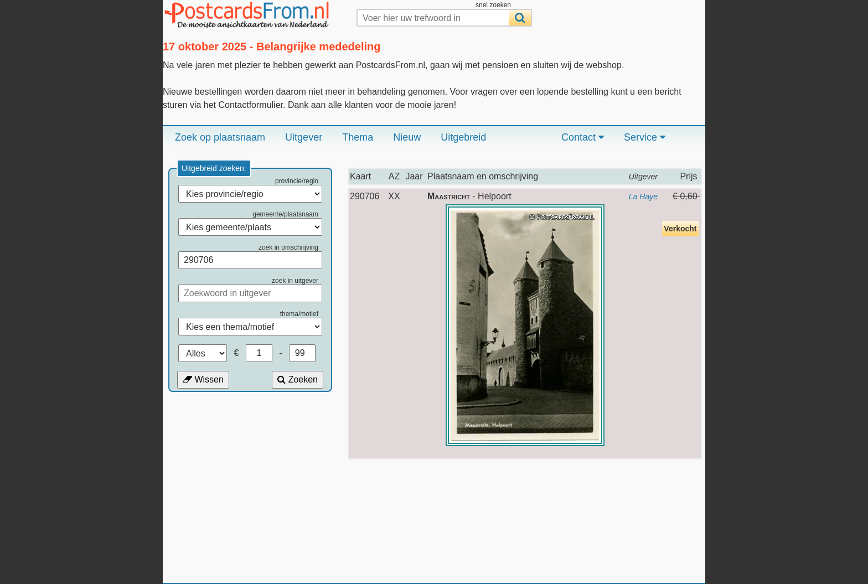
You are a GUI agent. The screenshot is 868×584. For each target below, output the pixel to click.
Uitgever (303, 137)
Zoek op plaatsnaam (220, 137)
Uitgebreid (463, 137)
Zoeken (297, 379)
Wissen (203, 379)
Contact (582, 137)
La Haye (643, 196)
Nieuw (407, 137)
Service (644, 137)
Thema (357, 137)
